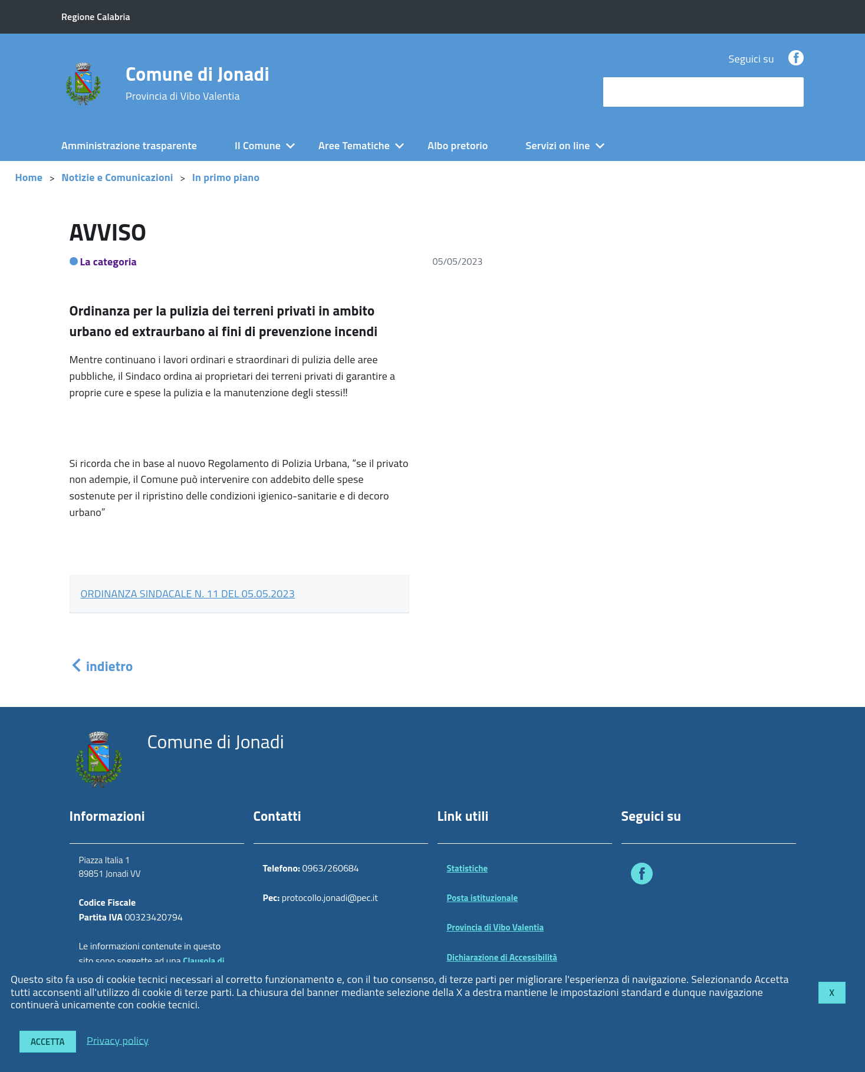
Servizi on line (558, 145)
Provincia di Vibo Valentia (495, 927)
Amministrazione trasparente (129, 145)
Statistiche (467, 868)
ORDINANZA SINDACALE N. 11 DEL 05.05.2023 (188, 593)
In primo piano (226, 177)
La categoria (108, 261)
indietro (101, 666)
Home (29, 177)
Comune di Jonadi (197, 83)
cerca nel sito (636, 92)
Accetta (48, 1041)
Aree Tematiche (354, 145)
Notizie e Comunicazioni (117, 177)
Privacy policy (118, 1040)
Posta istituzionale (482, 898)
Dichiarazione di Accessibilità (502, 957)
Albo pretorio (457, 145)
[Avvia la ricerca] (789, 92)
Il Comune (258, 145)
